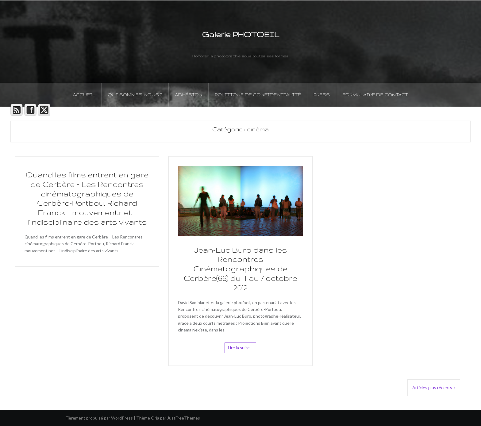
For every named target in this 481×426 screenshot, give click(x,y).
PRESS (322, 94)
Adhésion (188, 94)
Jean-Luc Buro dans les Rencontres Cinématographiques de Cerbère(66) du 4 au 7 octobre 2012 (240, 269)
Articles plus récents (432, 387)
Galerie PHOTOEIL (240, 34)
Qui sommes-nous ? (135, 94)
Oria (155, 417)
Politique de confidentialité (258, 94)
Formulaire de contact (375, 94)
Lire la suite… (240, 347)
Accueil (84, 94)
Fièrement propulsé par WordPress (99, 417)
